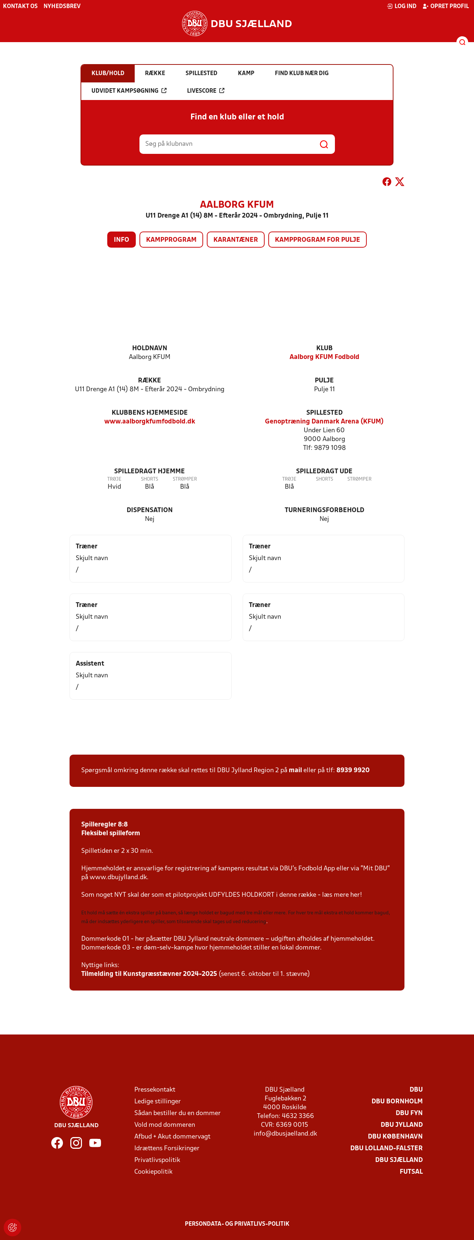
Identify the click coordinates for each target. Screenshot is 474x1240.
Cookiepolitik (153, 1172)
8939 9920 (353, 770)
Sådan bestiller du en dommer (177, 1113)
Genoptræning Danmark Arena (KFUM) (324, 422)
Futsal (411, 1172)
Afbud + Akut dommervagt (172, 1137)
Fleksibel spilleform (110, 833)
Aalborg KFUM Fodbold (324, 357)
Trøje (114, 479)
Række (149, 381)
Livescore (205, 91)
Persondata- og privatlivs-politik (237, 1224)
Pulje (324, 381)
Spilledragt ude (324, 472)
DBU (416, 1090)
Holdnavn (149, 348)
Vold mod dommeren (164, 1125)
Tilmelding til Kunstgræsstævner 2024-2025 (149, 974)
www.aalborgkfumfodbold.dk (149, 422)
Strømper (185, 479)
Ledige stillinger (157, 1102)
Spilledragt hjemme (149, 472)
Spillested (324, 413)
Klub (324, 348)
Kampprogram (171, 240)
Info (121, 240)
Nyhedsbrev (62, 6)
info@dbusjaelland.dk (285, 1134)
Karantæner (235, 240)
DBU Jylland (402, 1125)
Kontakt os (20, 6)
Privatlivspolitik (157, 1160)
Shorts (149, 479)
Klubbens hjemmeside (150, 413)
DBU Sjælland (399, 1160)
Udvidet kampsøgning (129, 91)
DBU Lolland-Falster (386, 1148)
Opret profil (445, 6)
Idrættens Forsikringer (166, 1148)
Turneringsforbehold (324, 510)
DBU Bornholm (397, 1102)
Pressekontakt (154, 1090)
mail (295, 770)
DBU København (395, 1137)
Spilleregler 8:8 (104, 825)
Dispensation (150, 510)
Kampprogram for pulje (317, 240)
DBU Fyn (409, 1113)
